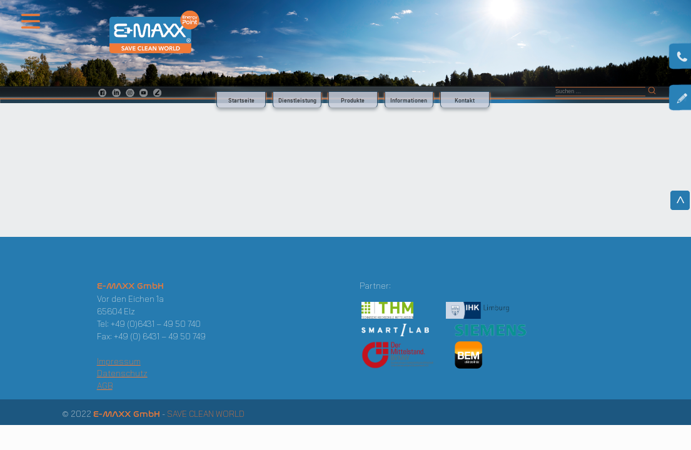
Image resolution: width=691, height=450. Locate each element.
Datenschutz (122, 373)
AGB (105, 386)
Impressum (119, 361)
